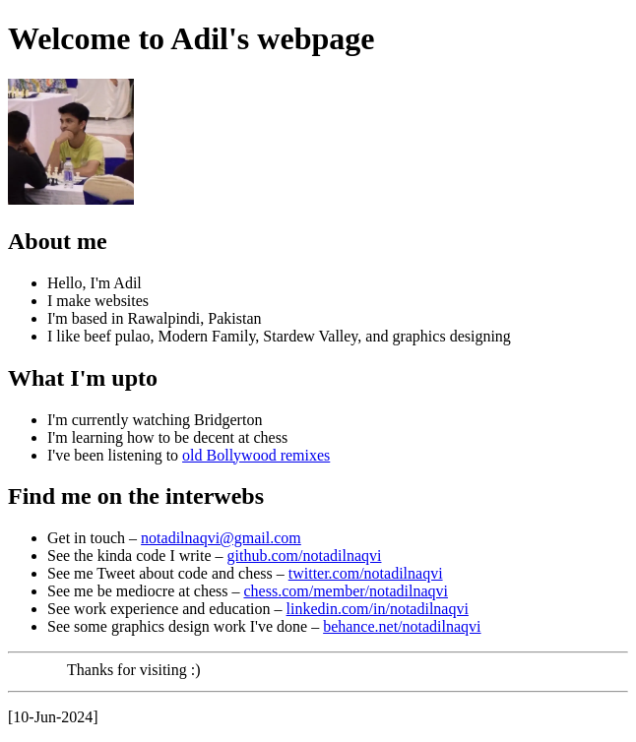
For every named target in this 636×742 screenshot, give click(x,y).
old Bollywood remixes (256, 455)
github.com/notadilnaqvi (304, 555)
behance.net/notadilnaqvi (401, 626)
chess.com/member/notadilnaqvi (345, 591)
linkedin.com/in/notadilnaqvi (377, 608)
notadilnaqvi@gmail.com (221, 537)
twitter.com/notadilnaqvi (365, 573)
